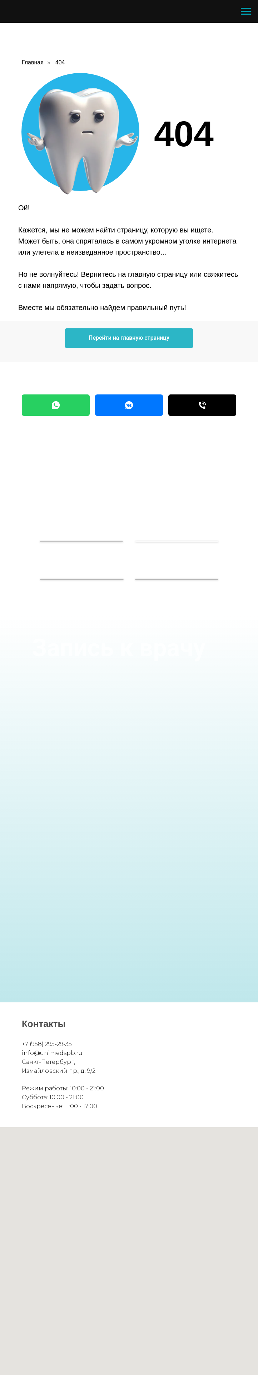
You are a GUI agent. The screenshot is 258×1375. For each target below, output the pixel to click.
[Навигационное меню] (246, 11)
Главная (33, 62)
